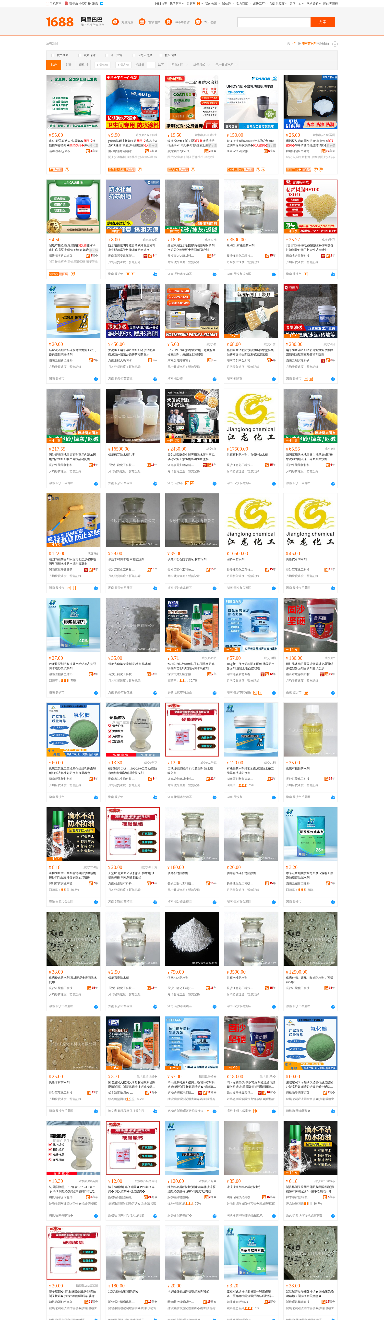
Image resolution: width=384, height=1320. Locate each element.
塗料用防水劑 (235, 559)
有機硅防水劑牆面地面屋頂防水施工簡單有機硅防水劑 (250, 771)
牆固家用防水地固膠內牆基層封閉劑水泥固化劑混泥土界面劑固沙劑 (191, 248)
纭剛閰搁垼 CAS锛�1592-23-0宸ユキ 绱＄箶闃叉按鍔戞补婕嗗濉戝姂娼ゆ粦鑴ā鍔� (73, 1189)
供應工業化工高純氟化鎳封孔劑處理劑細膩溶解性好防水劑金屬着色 (72, 771)
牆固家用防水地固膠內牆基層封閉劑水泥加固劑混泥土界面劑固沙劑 (309, 457)
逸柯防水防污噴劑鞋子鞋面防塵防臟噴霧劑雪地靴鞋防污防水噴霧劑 (191, 666)
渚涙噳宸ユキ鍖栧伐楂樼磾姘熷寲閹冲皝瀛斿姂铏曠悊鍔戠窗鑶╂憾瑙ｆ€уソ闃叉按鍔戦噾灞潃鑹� (309, 1085)
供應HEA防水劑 (178, 977)
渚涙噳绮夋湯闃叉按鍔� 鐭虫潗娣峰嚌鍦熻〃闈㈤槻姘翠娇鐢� (310, 1294)
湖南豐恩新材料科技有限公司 (62, 779)
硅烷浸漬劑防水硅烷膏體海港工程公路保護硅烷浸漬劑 (72, 352)
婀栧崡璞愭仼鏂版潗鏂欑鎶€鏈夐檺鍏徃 (299, 1092)
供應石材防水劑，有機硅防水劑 (247, 454)
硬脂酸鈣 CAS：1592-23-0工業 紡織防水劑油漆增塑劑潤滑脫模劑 (132, 771)
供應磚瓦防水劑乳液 (121, 454)
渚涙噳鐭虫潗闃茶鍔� (123, 1291)
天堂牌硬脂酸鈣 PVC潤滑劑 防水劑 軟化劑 (190, 771)
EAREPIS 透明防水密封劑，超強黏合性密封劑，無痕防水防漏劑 (192, 352)
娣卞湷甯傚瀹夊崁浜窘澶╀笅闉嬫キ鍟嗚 (121, 1092)
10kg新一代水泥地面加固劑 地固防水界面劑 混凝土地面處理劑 (251, 666)
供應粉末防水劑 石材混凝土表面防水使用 (73, 980)
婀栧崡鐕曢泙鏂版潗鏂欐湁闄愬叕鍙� (181, 1092)
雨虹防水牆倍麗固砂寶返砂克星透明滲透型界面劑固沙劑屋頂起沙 (309, 666)
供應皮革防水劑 (296, 559)
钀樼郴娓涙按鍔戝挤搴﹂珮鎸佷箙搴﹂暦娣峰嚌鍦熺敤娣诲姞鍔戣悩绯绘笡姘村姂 (250, 1294)
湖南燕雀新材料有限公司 (240, 674)
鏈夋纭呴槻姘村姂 (298, 157)
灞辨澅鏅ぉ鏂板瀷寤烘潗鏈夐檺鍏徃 (62, 151)
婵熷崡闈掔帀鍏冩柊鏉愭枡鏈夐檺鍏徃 (299, 151)
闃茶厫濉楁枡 (195, 157)
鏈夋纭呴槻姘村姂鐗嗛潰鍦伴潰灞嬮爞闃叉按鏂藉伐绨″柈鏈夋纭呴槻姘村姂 (192, 1189)
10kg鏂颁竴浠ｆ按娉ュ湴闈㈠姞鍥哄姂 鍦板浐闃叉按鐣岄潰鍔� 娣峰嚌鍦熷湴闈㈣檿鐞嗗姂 (192, 1085)
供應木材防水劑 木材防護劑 (126, 559)
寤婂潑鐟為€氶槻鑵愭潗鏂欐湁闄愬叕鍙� (181, 151)
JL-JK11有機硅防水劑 (240, 245)
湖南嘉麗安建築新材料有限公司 (121, 255)
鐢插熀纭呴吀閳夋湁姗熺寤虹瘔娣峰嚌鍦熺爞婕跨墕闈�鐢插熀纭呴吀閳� (310, 143)
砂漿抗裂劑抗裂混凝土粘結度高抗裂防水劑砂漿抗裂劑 (72, 666)
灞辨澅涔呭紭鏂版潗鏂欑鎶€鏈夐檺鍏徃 (62, 255)
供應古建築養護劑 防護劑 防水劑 (129, 664)
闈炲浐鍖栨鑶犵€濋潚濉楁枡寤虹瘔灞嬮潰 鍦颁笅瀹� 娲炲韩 (72, 248)
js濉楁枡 (132, 157)
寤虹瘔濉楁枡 (76, 261)
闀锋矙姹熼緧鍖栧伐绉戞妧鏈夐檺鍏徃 (240, 1197)
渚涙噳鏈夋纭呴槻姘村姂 (243, 1187)
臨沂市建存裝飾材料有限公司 (299, 674)
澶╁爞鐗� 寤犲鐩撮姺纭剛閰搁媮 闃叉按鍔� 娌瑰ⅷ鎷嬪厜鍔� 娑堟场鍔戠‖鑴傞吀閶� (73, 1294)
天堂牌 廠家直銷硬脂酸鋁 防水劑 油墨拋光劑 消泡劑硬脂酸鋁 (131, 875)
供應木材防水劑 (59, 1082)
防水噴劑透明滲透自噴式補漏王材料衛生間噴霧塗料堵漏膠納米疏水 (131, 248)
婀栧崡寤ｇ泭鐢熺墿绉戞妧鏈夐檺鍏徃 (62, 1197)
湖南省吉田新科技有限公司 (299, 255)
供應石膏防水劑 (118, 977)
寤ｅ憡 (153, 145)
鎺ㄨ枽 (93, 145)
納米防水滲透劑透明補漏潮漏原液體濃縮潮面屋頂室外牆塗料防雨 (309, 352)
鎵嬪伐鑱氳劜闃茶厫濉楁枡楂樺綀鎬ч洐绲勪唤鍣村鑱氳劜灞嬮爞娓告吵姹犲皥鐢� (191, 143)
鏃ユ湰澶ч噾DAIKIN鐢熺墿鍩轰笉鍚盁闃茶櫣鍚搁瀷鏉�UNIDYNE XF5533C (251, 143)
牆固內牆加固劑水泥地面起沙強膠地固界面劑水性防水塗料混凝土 (72, 561)
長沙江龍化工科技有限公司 (240, 255)
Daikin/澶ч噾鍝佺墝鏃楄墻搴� (240, 151)
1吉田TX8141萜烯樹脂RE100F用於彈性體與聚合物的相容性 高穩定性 (310, 248)
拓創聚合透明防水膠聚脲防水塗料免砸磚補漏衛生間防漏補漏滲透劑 (250, 352)
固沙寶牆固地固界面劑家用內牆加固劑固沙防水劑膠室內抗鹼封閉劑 (72, 457)
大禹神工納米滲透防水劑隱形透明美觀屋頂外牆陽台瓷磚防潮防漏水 (131, 352)
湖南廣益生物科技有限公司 (121, 779)
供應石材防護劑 (178, 873)
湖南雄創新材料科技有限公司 (181, 779)
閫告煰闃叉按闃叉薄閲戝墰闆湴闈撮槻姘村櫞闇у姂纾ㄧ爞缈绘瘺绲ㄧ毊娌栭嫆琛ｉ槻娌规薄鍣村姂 (310, 1189)
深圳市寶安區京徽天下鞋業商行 (181, 674)
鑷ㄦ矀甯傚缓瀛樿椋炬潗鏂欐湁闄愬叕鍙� (240, 1092)
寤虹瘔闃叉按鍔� (323, 157)
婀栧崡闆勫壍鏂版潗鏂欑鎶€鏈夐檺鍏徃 (121, 1197)
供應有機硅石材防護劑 (241, 873)
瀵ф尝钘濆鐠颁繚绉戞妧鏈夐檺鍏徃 (121, 151)
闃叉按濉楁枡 (117, 157)
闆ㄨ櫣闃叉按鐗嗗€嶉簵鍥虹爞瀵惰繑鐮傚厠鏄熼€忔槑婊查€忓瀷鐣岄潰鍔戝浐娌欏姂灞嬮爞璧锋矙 (251, 1085)
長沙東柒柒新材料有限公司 (181, 255)
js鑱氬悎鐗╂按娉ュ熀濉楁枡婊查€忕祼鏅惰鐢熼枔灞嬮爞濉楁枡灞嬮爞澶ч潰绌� (132, 143)
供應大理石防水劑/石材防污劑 (187, 559)
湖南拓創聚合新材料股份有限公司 (240, 360)
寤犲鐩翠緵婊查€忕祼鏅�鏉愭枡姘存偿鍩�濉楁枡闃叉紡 (72, 143)
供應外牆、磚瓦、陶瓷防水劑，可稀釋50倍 (309, 980)
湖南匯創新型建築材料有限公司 (62, 360)
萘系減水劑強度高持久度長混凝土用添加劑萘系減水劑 (309, 875)
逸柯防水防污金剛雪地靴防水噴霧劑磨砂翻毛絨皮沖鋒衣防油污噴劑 (72, 875)
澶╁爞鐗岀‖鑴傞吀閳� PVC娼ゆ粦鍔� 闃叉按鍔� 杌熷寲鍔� (131, 1189)
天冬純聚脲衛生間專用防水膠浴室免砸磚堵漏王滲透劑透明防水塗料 (191, 457)
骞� (94, 151)
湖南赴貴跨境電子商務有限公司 (181, 360)
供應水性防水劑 (237, 977)
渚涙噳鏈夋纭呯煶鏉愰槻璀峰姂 (189, 1291)
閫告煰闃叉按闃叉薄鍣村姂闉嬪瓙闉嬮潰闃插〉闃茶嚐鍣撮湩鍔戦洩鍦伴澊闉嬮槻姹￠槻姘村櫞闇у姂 (131, 1085)
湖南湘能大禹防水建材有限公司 (121, 360)
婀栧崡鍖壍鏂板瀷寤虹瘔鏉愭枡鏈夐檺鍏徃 (181, 1197)
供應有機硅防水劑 (298, 768)
